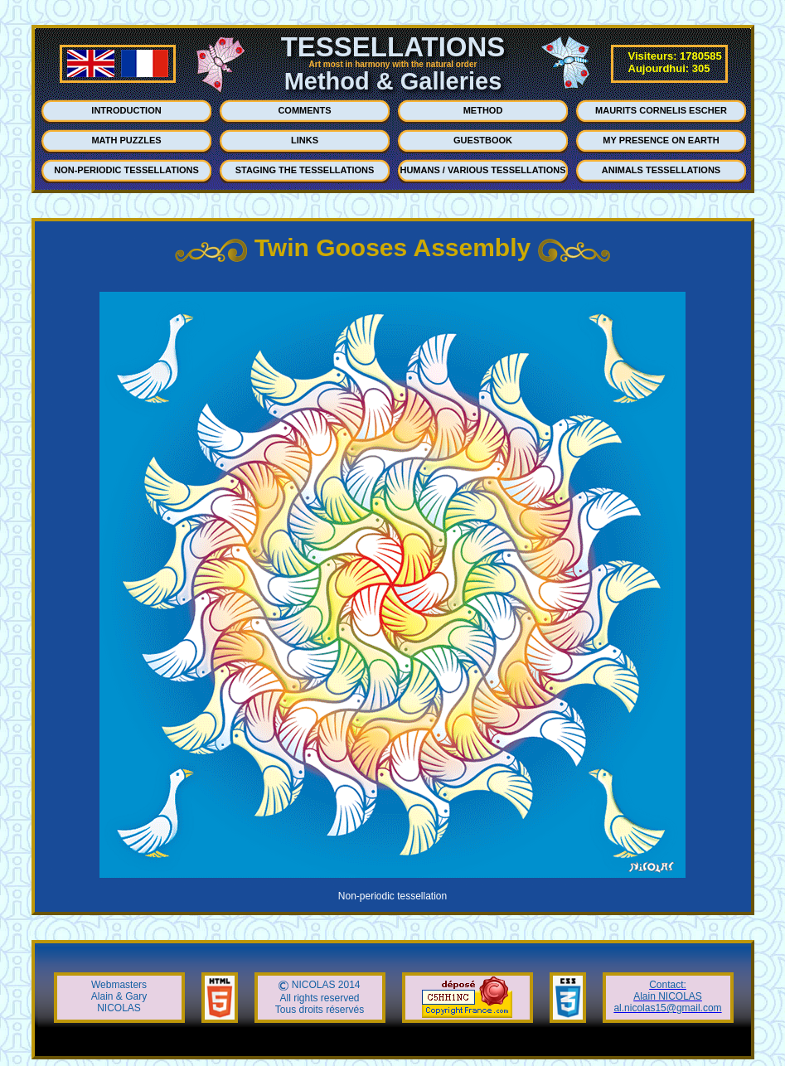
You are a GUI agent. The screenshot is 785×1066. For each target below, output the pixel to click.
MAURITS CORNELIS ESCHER (661, 110)
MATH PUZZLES (126, 140)
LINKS (304, 140)
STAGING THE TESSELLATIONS (305, 170)
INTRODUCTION (126, 110)
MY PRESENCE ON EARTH (661, 140)
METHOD (483, 110)
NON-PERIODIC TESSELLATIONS (126, 170)
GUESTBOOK (482, 140)
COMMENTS (304, 110)
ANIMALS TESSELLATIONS (661, 170)
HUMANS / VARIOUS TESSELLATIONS (482, 170)
